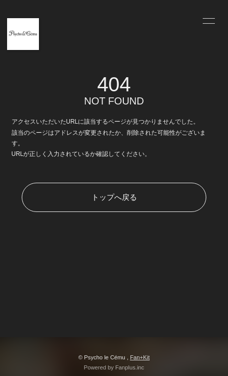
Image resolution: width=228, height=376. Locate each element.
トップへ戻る (114, 197)
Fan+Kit (140, 357)
